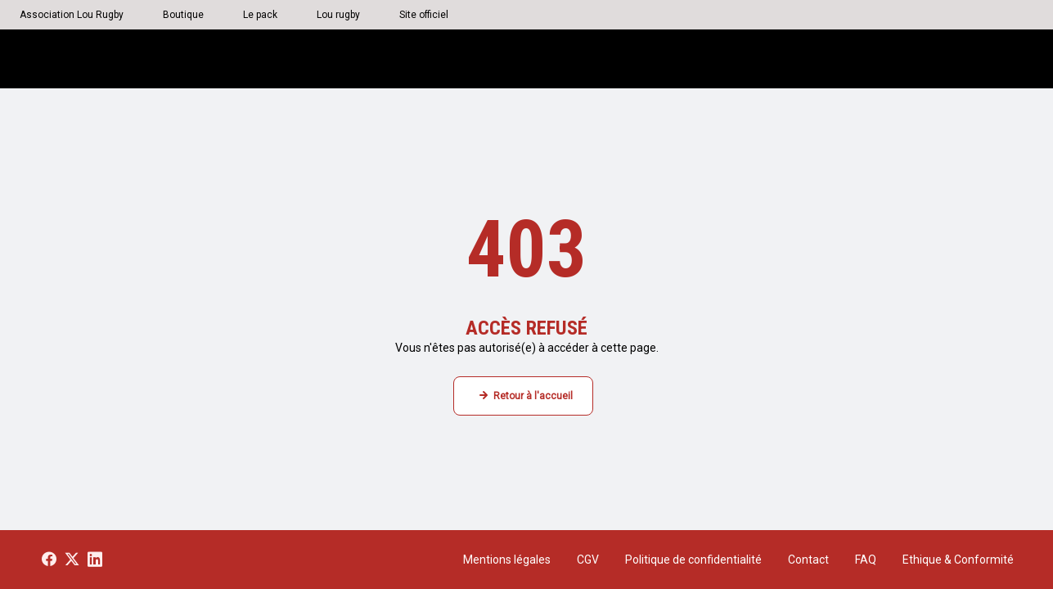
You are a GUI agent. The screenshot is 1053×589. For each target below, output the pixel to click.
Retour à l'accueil (533, 396)
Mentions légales (507, 559)
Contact (808, 559)
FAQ (865, 559)
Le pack (260, 14)
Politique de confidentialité (693, 559)
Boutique (183, 14)
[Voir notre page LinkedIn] (95, 559)
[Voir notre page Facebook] (49, 559)
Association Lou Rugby (72, 14)
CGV (588, 559)
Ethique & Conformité (958, 559)
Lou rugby (338, 14)
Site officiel (423, 14)
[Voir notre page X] (72, 559)
